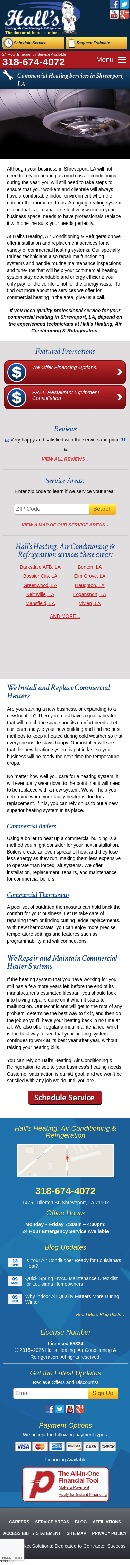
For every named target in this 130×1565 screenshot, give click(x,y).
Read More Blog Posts (98, 1314)
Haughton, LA (90, 585)
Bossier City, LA (40, 576)
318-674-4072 (33, 62)
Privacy (6, 1557)
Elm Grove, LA (89, 576)
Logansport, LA (89, 594)
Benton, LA (90, 567)
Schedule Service (30, 43)
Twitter (124, 4)
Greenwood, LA (40, 585)
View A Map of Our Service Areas (63, 524)
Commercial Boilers (31, 826)
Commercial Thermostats (38, 894)
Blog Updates (65, 1247)
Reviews (65, 429)
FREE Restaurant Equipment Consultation (78, 397)
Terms (18, 1557)
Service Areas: (65, 480)
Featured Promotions (64, 351)
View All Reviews (63, 459)
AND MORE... (65, 616)
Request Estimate (93, 43)
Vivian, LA (90, 603)
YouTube (114, 14)
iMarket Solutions (33, 1546)
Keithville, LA (40, 594)
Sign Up (103, 1393)
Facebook (114, 4)
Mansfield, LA (40, 603)
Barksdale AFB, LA (40, 567)
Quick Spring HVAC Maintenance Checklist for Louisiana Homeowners (71, 1281)
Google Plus (124, 14)
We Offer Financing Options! (78, 372)
